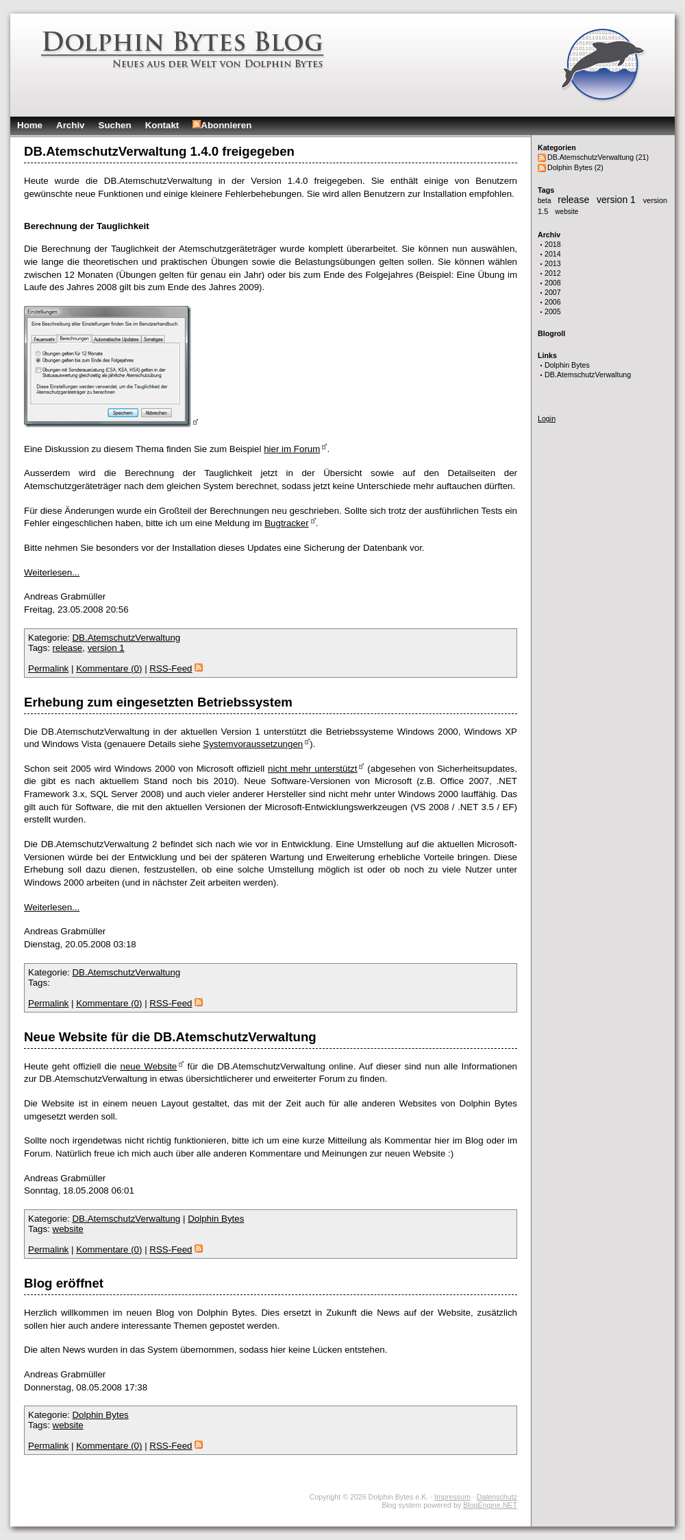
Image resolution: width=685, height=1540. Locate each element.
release (575, 199)
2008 (553, 283)
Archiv (70, 125)
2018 (553, 244)
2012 (553, 273)
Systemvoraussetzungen (253, 744)
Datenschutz (497, 1497)
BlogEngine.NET (490, 1505)
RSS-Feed (175, 668)
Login (547, 418)
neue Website (149, 1066)
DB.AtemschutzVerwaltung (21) (598, 157)
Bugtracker (286, 523)
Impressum (452, 1497)
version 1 (617, 199)
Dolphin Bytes (567, 365)
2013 (553, 263)
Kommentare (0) (109, 668)
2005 (553, 311)
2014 (553, 254)
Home (29, 125)
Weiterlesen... (51, 572)
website (566, 211)
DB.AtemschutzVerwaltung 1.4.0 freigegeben (159, 151)
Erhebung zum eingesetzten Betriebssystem (158, 702)
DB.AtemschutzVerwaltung (588, 374)
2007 (553, 292)
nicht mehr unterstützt (312, 768)
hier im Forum (292, 449)
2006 (553, 302)
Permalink (48, 668)
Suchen (115, 125)
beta (545, 200)
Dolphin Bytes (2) (575, 167)
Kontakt (162, 125)
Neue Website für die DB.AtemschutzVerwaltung (170, 1037)
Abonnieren (221, 125)
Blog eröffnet (63, 1283)
